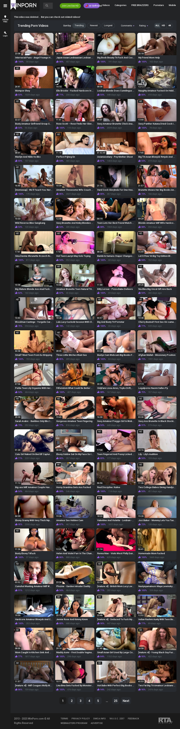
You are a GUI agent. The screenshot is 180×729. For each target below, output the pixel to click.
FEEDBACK (133, 718)
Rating (143, 25)
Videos (106, 5)
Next (126, 701)
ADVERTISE (97, 723)
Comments (127, 25)
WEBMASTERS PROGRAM (74, 723)
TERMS (64, 718)
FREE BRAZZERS (140, 5)
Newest (94, 25)
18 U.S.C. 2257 (116, 718)
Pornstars (158, 5)
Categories (120, 5)
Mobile (172, 5)
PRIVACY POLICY (81, 718)
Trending (79, 25)
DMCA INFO (99, 718)
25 (115, 701)
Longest (108, 25)
